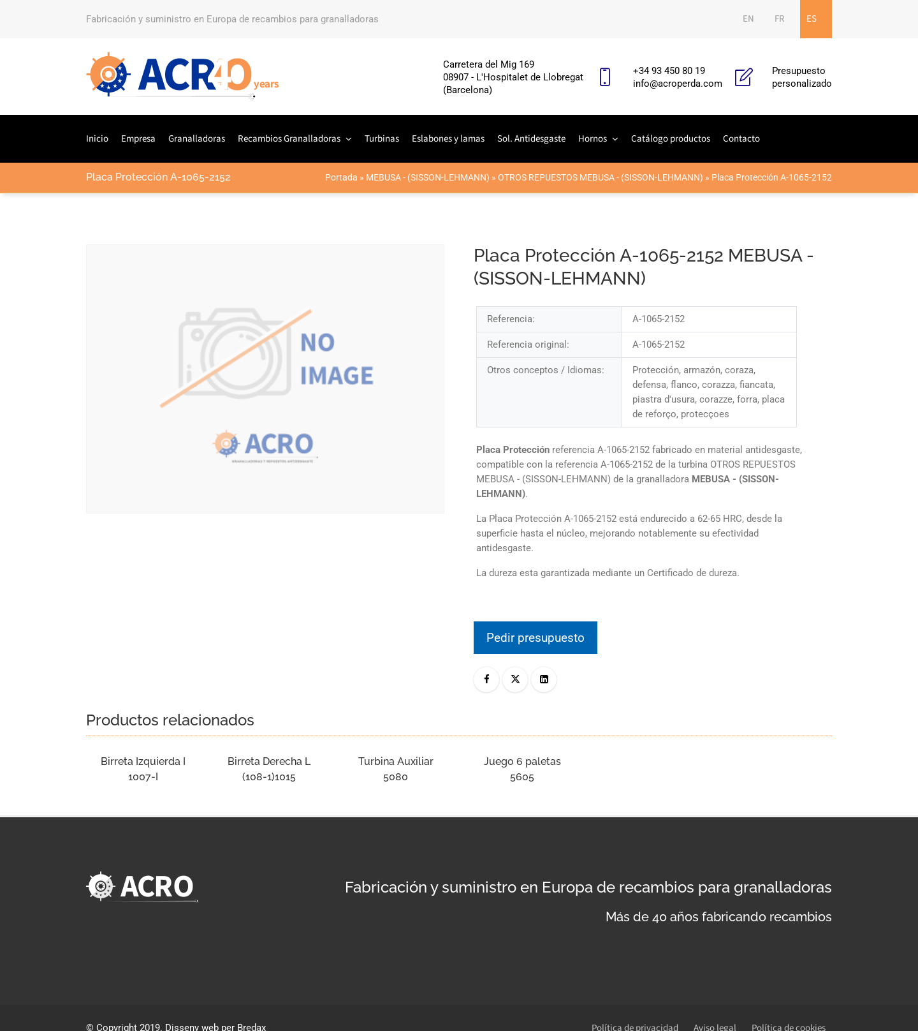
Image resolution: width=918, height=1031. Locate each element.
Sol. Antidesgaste (531, 138)
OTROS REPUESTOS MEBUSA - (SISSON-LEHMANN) (600, 177)
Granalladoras (196, 138)
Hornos (592, 138)
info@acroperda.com (677, 83)
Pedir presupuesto (535, 637)
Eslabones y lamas (448, 138)
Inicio (97, 138)
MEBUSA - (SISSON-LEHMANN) (428, 177)
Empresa (138, 138)
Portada (341, 177)
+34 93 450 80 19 (669, 71)
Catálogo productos (670, 138)
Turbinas (382, 138)
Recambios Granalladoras (289, 138)
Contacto (741, 138)
